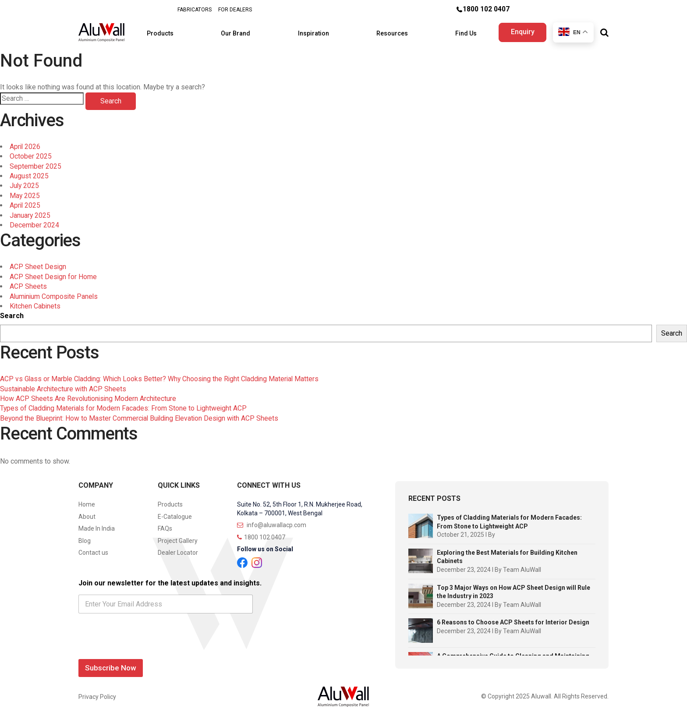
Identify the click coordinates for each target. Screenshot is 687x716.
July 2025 (25, 181)
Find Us (456, 30)
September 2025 (35, 162)
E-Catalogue (175, 512)
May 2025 (25, 191)
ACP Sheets (28, 282)
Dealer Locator (178, 548)
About (87, 512)
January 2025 (30, 211)
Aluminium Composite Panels (55, 292)
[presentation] (145, 646)
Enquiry (521, 30)
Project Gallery (178, 536)
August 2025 (29, 171)
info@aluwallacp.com (271, 521)
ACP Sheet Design (38, 263)
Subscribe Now (110, 663)
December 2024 (34, 220)
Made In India (96, 524)
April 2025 (25, 201)
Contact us (93, 548)
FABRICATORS (194, 10)
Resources (387, 30)
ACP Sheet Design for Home (53, 272)
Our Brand (242, 30)
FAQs (165, 524)
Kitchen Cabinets (35, 302)
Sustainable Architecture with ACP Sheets (64, 384)
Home (86, 499)
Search (12, 312)
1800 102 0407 (486, 9)
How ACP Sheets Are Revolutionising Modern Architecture (89, 394)
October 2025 (31, 152)
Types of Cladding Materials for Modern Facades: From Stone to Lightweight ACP (125, 404)
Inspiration (314, 30)
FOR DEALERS (235, 10)
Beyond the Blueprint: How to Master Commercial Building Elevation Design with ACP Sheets (141, 414)
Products (172, 30)
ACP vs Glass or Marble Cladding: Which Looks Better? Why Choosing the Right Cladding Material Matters (162, 374)
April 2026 (25, 142)
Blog (84, 536)
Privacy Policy (97, 692)
